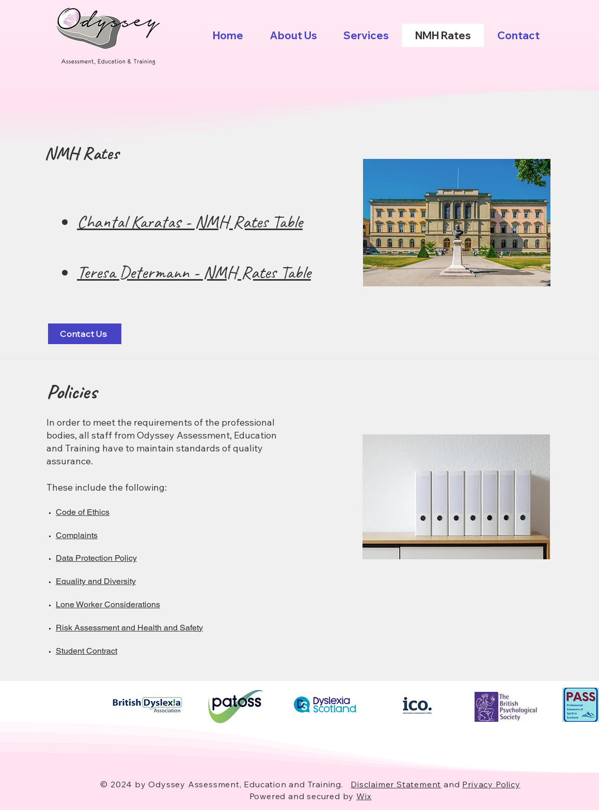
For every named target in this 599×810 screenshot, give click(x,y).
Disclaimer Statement (396, 784)
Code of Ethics (82, 512)
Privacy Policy (491, 784)
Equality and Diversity (96, 581)
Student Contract (86, 651)
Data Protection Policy (96, 558)
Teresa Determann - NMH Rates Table (194, 272)
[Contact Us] (84, 333)
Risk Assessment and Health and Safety (129, 628)
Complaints (77, 535)
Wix (363, 796)
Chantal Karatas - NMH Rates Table (190, 221)
